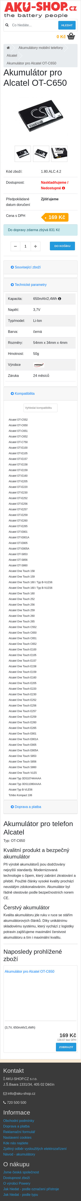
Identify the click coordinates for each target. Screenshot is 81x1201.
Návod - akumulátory (19, 1154)
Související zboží (26, 267)
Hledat (67, 25)
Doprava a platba (26, 807)
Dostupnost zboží (16, 1178)
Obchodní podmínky (18, 1121)
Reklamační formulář (19, 1132)
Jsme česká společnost (21, 1172)
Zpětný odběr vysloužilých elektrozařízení (35, 1149)
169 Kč (57, 217)
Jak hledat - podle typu (20, 1194)
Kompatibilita (23, 393)
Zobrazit (66, 1047)
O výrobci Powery (16, 1183)
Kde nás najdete (15, 1143)
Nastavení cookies (17, 1137)
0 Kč (61, 36)
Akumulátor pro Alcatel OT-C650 (29, 971)
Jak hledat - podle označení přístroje (31, 1189)
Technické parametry (29, 285)
